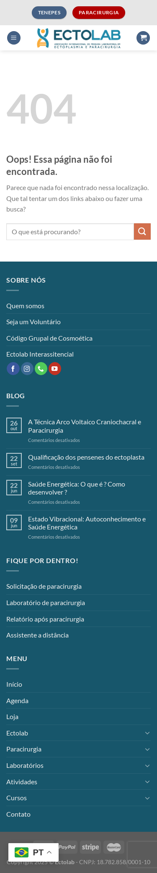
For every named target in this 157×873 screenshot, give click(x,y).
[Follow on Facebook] (13, 368)
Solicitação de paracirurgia (44, 586)
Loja (12, 716)
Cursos (16, 798)
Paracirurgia (23, 749)
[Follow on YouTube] (55, 368)
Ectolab (17, 733)
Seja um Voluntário (33, 321)
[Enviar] (142, 231)
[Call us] (41, 368)
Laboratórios (25, 765)
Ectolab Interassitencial (40, 354)
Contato (18, 814)
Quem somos (25, 306)
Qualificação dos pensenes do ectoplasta (86, 457)
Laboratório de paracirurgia (45, 602)
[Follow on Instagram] (27, 368)
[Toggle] (147, 733)
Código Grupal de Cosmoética (49, 338)
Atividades (21, 782)
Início (14, 684)
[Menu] (14, 38)
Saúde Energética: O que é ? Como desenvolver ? (76, 488)
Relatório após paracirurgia (45, 619)
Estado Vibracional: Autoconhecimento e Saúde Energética (87, 523)
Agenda (17, 700)
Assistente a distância (37, 635)
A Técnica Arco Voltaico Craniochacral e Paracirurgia (84, 426)
